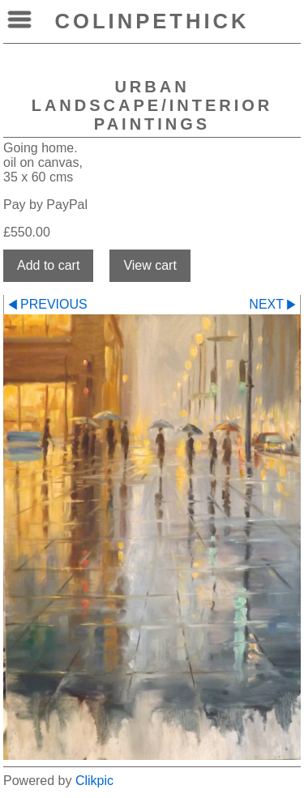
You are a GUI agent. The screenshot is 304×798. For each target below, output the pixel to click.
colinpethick (152, 21)
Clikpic (94, 780)
